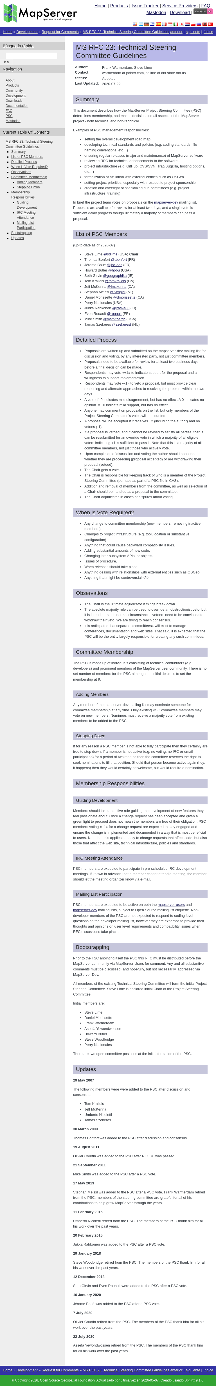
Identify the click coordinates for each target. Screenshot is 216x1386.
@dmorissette (124, 297)
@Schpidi (117, 292)
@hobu (114, 270)
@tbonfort (119, 259)
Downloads (14, 101)
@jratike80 (120, 308)
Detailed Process (24, 162)
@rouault (114, 314)
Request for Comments (60, 32)
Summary (18, 152)
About (10, 80)
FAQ (205, 5)
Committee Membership (29, 177)
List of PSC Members (27, 157)
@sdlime (111, 254)
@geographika (115, 275)
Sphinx (189, 1380)
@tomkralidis (115, 281)
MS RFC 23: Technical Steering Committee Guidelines (126, 32)
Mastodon (156, 12)
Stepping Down (28, 187)
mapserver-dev (166, 202)
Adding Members (29, 182)
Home (100, 5)
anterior (176, 32)
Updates (17, 238)
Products (119, 5)
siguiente (193, 32)
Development (26, 32)
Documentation (17, 106)
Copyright (22, 1380)
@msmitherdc (114, 319)
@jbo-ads (114, 265)
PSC (9, 116)
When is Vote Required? (29, 167)
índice (208, 32)
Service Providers (179, 5)
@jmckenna (117, 286)
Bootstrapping (21, 233)
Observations (21, 172)
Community (14, 90)
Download (180, 12)
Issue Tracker (145, 5)
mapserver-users (171, 904)
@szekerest (121, 324)
